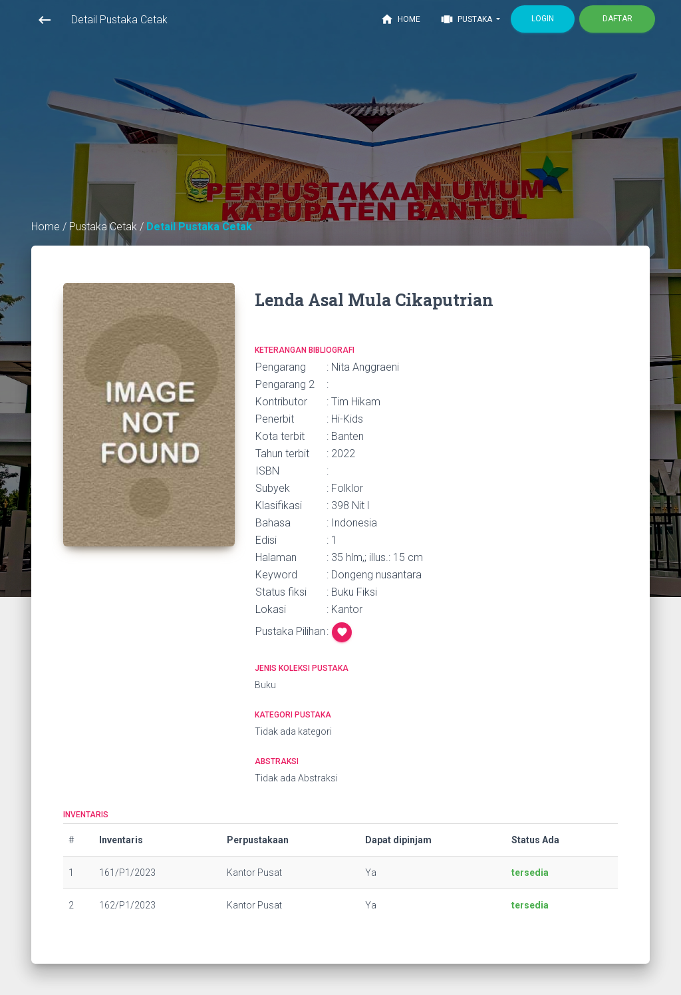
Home (400, 19)
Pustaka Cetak (104, 226)
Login (542, 18)
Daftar (617, 18)
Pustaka (467, 19)
